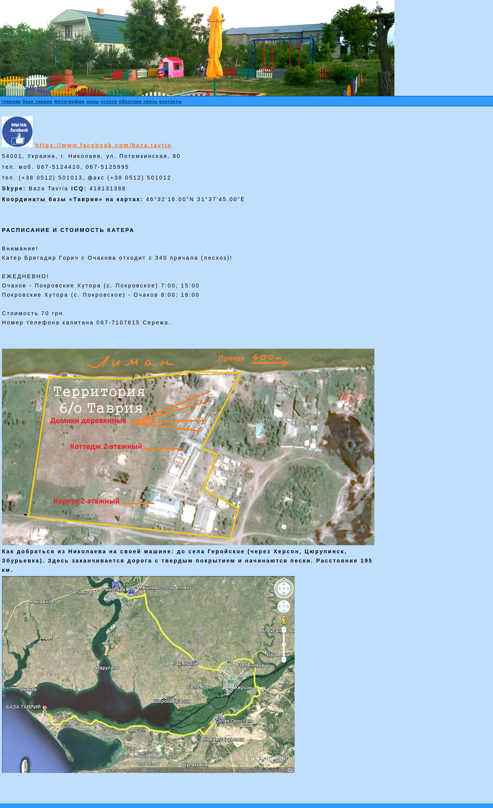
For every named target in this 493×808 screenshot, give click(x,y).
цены (92, 101)
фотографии (69, 101)
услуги (109, 101)
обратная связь (138, 101)
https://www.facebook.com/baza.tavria (103, 145)
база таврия (37, 101)
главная (11, 101)
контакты (170, 101)
